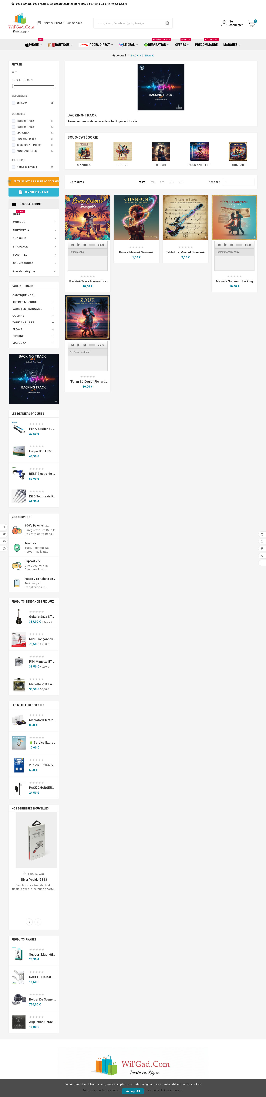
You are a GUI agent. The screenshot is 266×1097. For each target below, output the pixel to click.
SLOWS (17, 329)
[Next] (84, 245)
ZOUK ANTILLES (36, 150)
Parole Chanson (36, 138)
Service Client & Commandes (63, 23)
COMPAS (18, 315)
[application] (88, 256)
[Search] (167, 23)
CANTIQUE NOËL (23, 295)
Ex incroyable (77, 252)
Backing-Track (36, 120)
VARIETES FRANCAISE (27, 308)
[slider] (92, 245)
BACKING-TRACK (22, 286)
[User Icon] (232, 23)
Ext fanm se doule (80, 352)
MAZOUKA (36, 132)
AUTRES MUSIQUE (24, 302)
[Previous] (73, 245)
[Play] (78, 245)
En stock (36, 102)
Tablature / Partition (36, 144)
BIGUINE (18, 336)
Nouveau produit (36, 166)
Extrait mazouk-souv (228, 252)
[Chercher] (128, 23)
